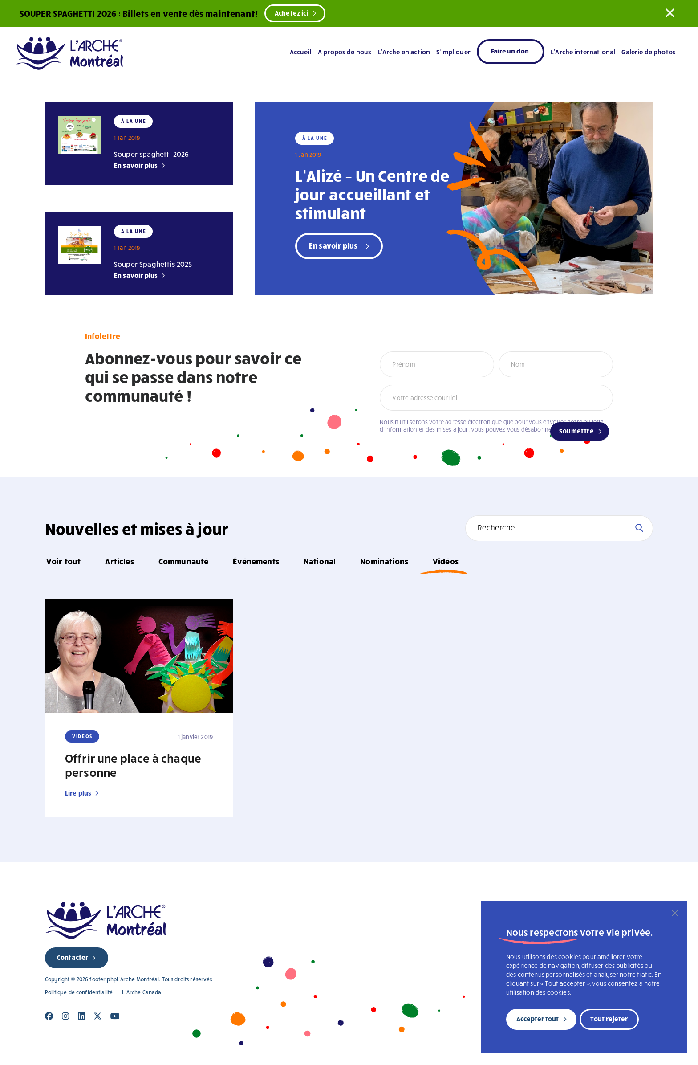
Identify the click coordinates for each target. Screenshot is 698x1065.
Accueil (301, 52)
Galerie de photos (648, 52)
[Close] (49, 1016)
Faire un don (510, 51)
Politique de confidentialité (79, 992)
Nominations (384, 561)
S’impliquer (453, 52)
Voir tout (63, 561)
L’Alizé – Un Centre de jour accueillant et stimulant (372, 193)
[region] (584, 977)
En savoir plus (136, 165)
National (320, 561)
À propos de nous (344, 52)
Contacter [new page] (72, 957)
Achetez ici (291, 13)
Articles (119, 561)
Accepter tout (537, 1019)
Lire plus (78, 793)
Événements (256, 561)
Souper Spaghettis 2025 (153, 264)
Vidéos (446, 561)
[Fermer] (675, 913)
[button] (670, 13)
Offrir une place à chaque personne (133, 765)
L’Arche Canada (141, 992)
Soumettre (576, 431)
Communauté (183, 561)
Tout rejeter (609, 1019)
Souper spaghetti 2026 (151, 154)
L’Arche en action (404, 52)
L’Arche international (583, 52)
